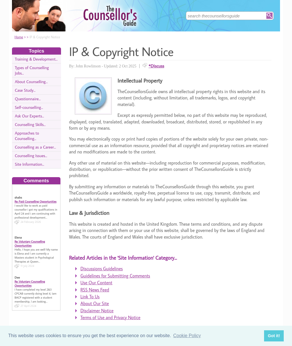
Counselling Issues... (31, 155)
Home (19, 37)
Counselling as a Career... (35, 147)
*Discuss (156, 66)
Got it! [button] (274, 335)
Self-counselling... (29, 107)
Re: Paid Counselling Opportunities (35, 198)
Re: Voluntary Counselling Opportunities (30, 240)
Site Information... (29, 164)
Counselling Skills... (30, 124)
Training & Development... (36, 59)
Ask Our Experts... (29, 116)
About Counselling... (31, 81)
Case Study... (25, 90)
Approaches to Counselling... (27, 135)
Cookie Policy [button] (187, 335)
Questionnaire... (28, 98)
